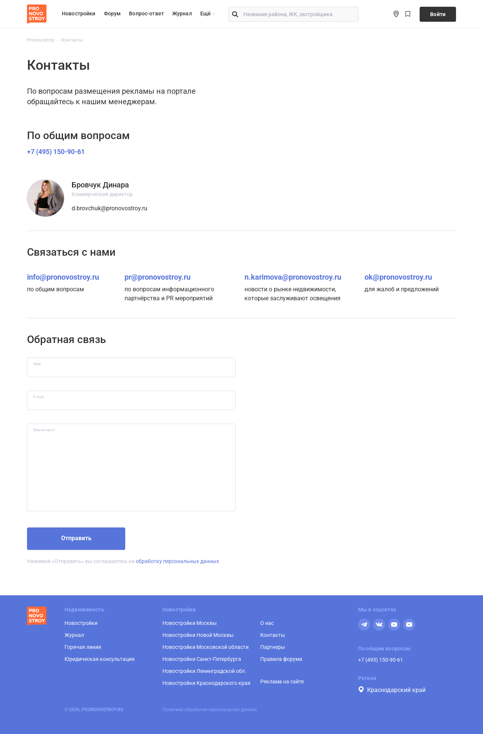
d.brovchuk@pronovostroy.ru (109, 208)
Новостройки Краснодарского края (206, 683)
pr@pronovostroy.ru (157, 277)
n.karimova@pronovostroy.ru (292, 277)
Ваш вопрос (43, 430)
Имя (36, 364)
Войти (438, 14)
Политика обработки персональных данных (209, 709)
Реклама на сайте (282, 682)
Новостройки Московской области (205, 647)
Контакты (272, 635)
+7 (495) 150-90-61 (56, 152)
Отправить (76, 538)
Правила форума (281, 659)
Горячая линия (82, 647)
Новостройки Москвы (189, 623)
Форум (112, 13)
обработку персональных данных (177, 561)
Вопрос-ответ (146, 13)
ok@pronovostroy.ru (398, 277)
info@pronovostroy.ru (63, 277)
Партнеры (272, 647)
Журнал (182, 13)
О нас (267, 623)
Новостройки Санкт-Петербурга (201, 659)
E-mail (38, 397)
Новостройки (79, 13)
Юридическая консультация (99, 659)
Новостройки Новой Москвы (198, 635)
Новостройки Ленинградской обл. (204, 671)
